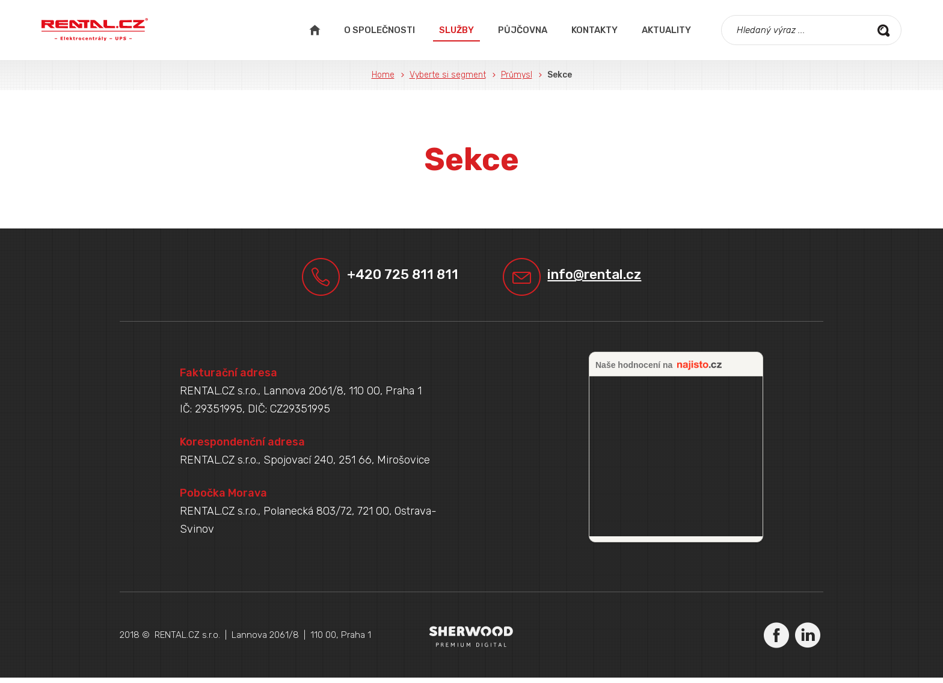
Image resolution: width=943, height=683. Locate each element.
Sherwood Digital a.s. (471, 641)
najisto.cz (699, 371)
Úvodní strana (314, 30)
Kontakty (594, 30)
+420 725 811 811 (396, 277)
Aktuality (666, 30)
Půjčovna (522, 30)
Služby (456, 30)
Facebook (776, 640)
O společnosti (379, 30)
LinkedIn (807, 640)
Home (383, 75)
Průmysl (516, 75)
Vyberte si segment (448, 75)
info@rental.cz (606, 277)
